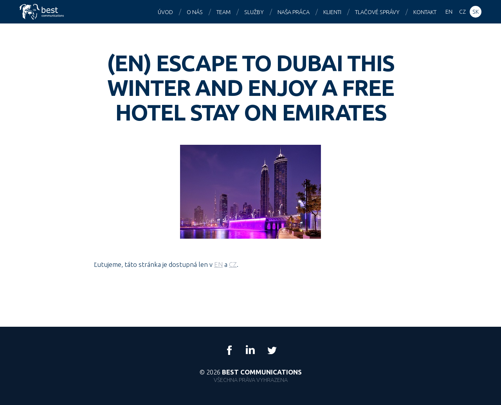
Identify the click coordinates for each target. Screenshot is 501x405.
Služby (254, 12)
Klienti (332, 12)
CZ (233, 264)
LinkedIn (250, 350)
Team (223, 12)
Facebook (229, 350)
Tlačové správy (377, 12)
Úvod (165, 12)
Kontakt (424, 12)
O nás (195, 12)
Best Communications (43, 12)
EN (218, 264)
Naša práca (294, 12)
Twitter (271, 350)
